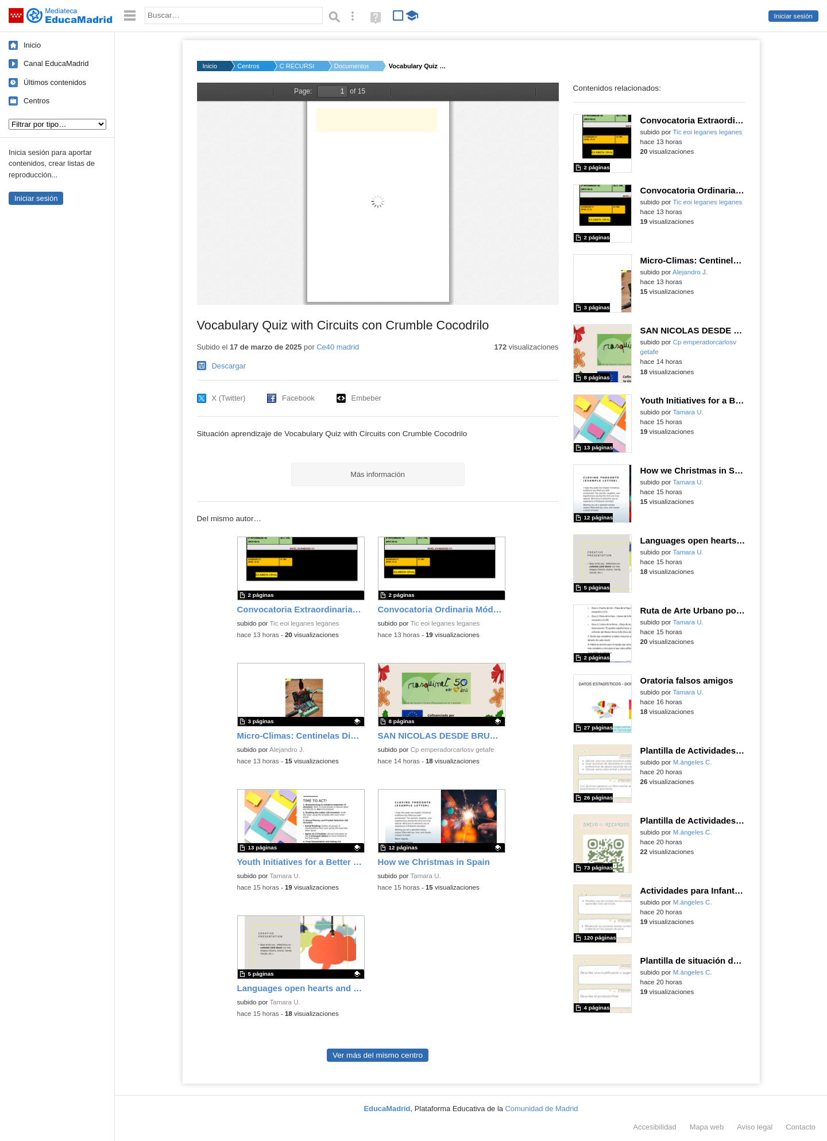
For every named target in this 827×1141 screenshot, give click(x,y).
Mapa (707, 1127)
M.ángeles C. (692, 762)
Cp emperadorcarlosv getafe (452, 749)
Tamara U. (284, 875)
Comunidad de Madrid (541, 1108)
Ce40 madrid (337, 347)
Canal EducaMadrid (56, 63)
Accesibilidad (654, 1127)
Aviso (754, 1127)
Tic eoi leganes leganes (304, 623)
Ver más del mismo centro (378, 1055)
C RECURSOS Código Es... (297, 66)
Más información (377, 474)
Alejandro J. (286, 749)
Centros (36, 100)
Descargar (229, 366)
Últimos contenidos (55, 82)
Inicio (32, 45)
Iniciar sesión (793, 16)
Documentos (351, 66)
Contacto (801, 1127)
